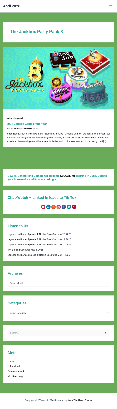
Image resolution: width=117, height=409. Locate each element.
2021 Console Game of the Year (27, 123)
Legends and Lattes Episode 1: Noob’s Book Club (32, 255)
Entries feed (14, 366)
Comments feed (16, 371)
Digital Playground (15, 118)
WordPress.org (15, 376)
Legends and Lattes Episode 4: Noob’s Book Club (32, 234)
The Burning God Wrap (19, 249)
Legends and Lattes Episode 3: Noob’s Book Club (32, 239)
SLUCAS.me (68, 175)
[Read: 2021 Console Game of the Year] (58, 78)
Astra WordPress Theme (80, 400)
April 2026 (11, 6)
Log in (11, 361)
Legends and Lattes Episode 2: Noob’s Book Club (32, 244)
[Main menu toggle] (110, 6)
